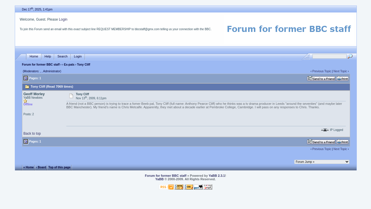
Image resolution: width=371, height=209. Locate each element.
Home (34, 56)
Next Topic (340, 71)
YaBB (159, 179)
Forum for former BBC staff (41, 64)
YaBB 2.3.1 (217, 175)
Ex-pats (69, 64)
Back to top (32, 133)
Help (48, 56)
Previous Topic (321, 71)
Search (62, 56)
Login (63, 19)
